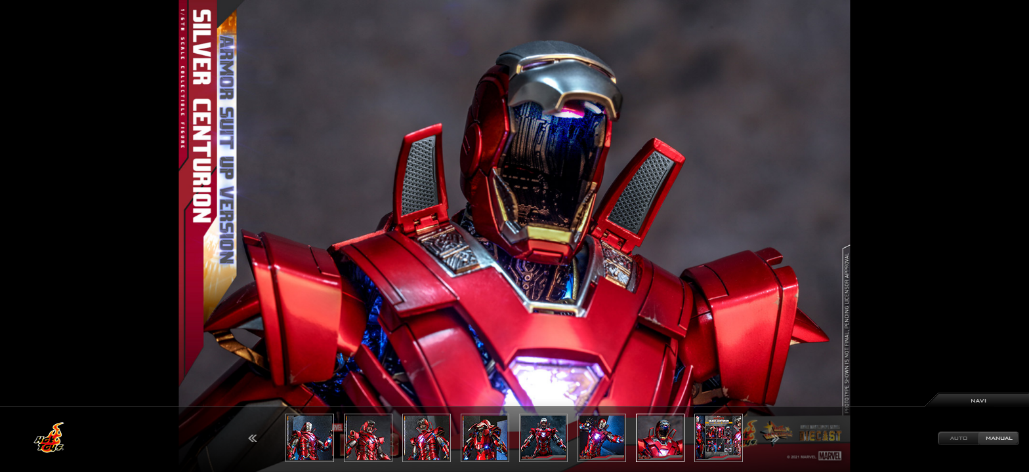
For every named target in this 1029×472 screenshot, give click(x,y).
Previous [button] (252, 438)
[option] (514, 236)
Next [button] (775, 438)
